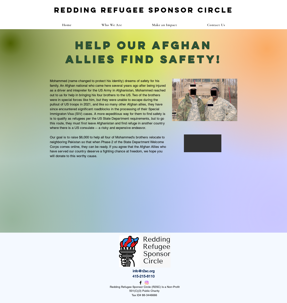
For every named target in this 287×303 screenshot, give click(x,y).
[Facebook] (140, 282)
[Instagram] (146, 282)
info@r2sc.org (144, 271)
